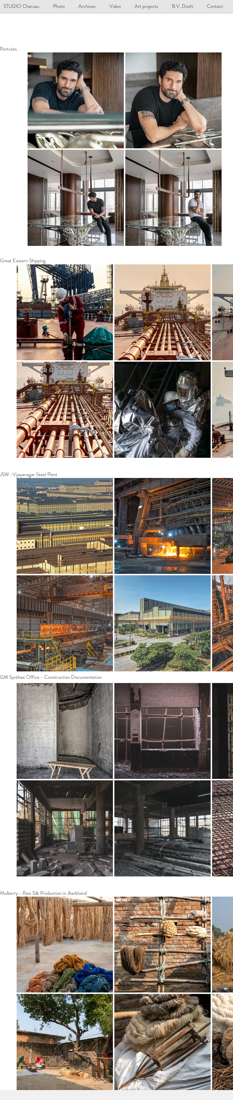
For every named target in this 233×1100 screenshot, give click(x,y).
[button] (185, 6)
